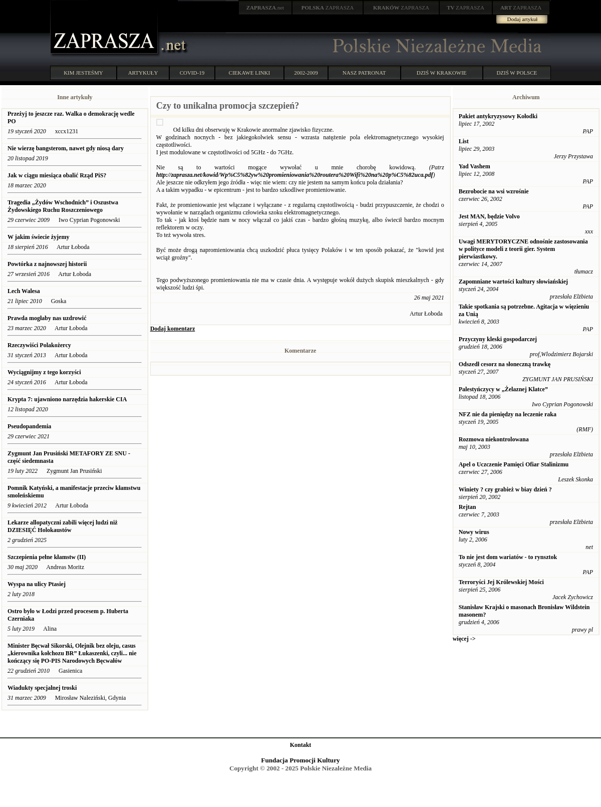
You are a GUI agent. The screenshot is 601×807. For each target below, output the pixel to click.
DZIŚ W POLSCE (516, 73)
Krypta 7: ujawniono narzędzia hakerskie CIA (67, 399)
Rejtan (467, 506)
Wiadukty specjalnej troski (42, 687)
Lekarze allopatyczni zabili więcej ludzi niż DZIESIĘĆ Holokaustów (63, 526)
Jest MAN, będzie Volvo (489, 216)
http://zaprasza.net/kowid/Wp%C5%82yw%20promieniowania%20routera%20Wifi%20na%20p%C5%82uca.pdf (294, 174)
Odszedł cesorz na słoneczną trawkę (504, 364)
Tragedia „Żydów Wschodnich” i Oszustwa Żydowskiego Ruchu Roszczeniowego (63, 206)
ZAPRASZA (328, 8)
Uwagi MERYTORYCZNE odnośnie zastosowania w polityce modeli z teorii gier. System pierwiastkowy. (523, 249)
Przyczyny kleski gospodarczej (498, 339)
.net (265, 8)
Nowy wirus (474, 531)
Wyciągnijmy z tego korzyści (44, 372)
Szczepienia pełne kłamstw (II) (47, 557)
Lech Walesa (24, 291)
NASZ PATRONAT (364, 73)
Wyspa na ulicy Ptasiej (37, 584)
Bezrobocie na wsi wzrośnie (494, 191)
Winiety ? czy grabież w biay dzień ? (505, 489)
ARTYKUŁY (143, 73)
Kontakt (301, 744)
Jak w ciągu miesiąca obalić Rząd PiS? (57, 175)
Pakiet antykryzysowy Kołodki (498, 116)
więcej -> (464, 638)
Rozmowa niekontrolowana (494, 439)
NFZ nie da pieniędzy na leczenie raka (507, 414)
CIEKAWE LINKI (249, 73)
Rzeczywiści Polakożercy (39, 345)
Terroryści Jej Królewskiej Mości (501, 582)
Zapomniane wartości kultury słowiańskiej (513, 281)
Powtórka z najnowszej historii (47, 263)
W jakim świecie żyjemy (38, 236)
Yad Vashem (474, 166)
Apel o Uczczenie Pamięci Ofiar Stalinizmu (513, 464)
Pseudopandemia (30, 426)
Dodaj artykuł (522, 19)
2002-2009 (306, 73)
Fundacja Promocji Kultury (300, 760)
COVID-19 (192, 73)
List (464, 141)
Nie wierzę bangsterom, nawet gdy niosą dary (66, 148)
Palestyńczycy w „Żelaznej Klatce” (503, 389)
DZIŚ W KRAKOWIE (442, 73)
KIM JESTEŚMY (83, 73)
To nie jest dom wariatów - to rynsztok (508, 557)
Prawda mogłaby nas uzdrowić (47, 318)
